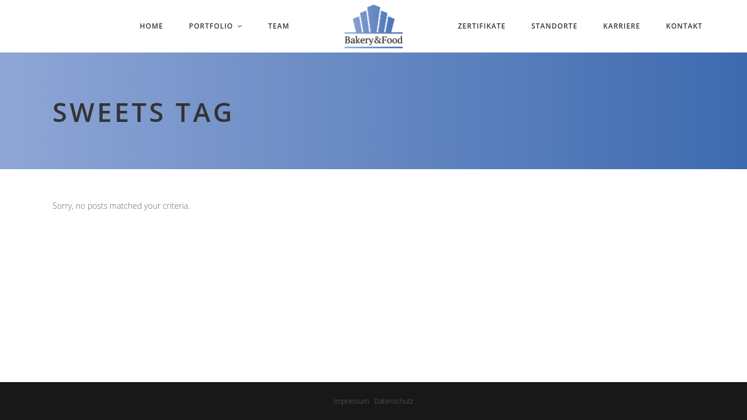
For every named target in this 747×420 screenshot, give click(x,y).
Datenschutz (394, 401)
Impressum (351, 401)
